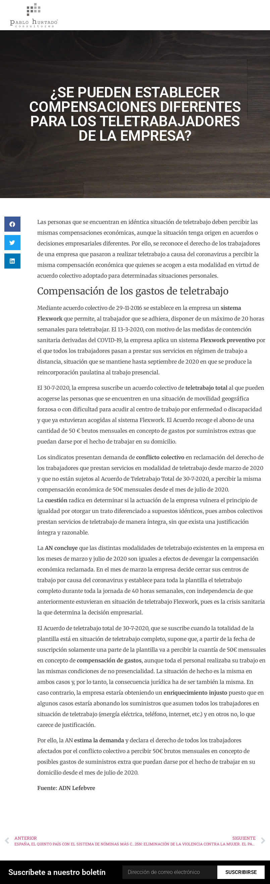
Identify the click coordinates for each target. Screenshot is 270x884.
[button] (12, 224)
